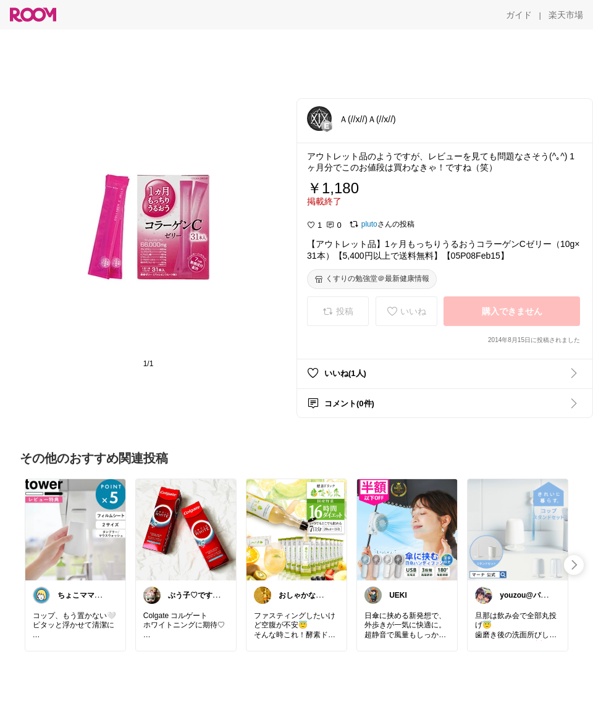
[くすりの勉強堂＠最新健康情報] (372, 279)
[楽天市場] (566, 14)
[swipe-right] (574, 565)
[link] (75, 529)
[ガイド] (519, 14)
